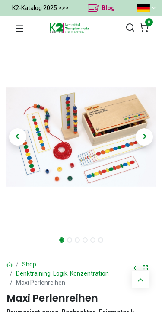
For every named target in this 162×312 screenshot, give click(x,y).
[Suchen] (130, 28)
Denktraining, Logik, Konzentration (62, 273)
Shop (29, 264)
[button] (17, 137)
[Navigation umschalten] (19, 28)
